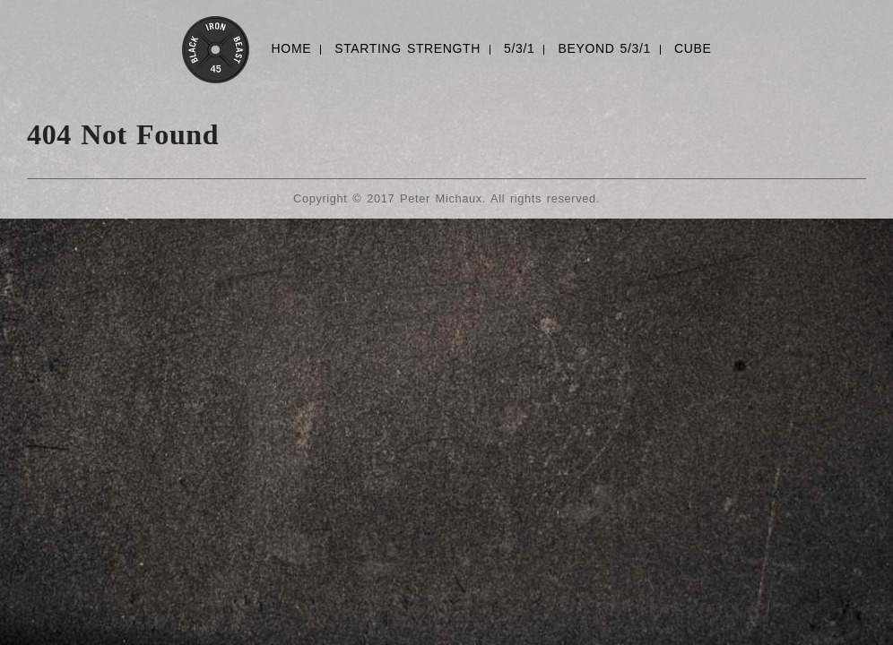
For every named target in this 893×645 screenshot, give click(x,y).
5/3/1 (519, 48)
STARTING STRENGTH (407, 48)
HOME (292, 48)
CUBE (692, 48)
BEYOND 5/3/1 (604, 48)
